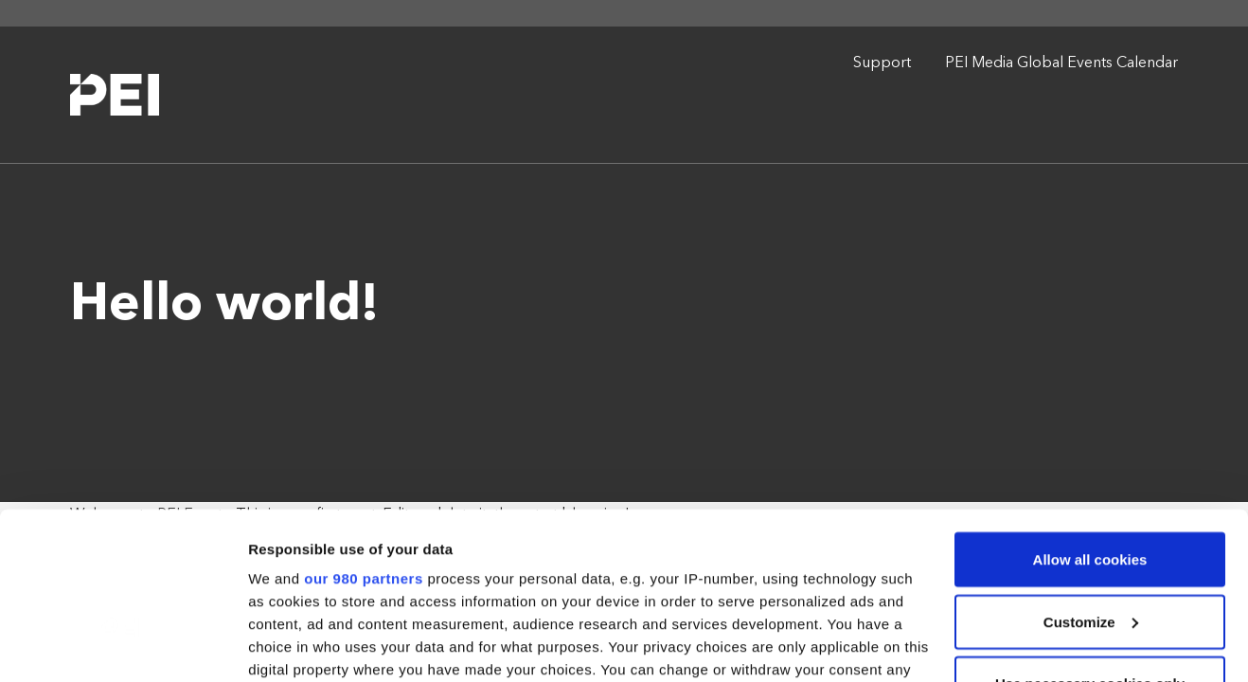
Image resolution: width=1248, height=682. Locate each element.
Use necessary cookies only (1090, 540)
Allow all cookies (1090, 416)
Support (882, 63)
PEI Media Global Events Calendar (1061, 63)
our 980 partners (363, 435)
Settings (276, 645)
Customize (1090, 479)
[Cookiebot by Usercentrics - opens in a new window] (122, 645)
